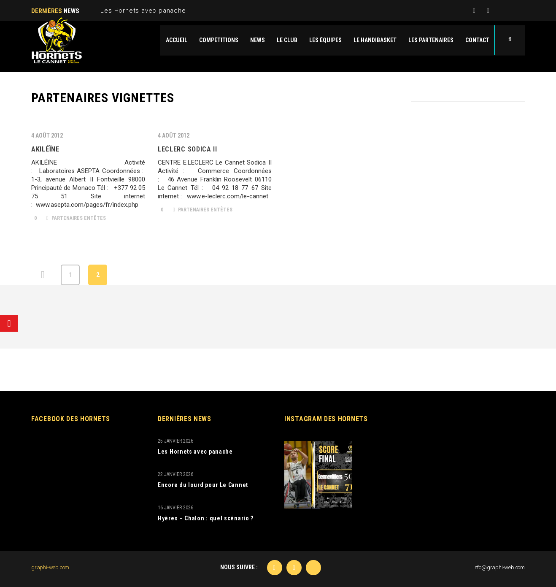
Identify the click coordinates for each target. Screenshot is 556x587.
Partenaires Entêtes (76, 218)
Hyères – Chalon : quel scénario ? (206, 518)
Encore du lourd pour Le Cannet (203, 485)
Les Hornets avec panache (143, 10)
